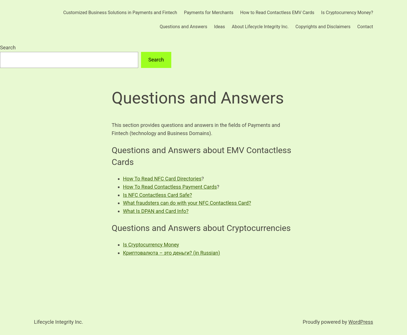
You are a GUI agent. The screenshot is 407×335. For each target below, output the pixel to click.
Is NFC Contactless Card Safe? (157, 195)
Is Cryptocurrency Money (151, 245)
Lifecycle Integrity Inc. (58, 322)
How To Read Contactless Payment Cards (170, 187)
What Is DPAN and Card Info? (156, 211)
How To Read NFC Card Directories (162, 179)
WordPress (360, 322)
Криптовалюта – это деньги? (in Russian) (171, 253)
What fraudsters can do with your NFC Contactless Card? (187, 203)
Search (8, 47)
